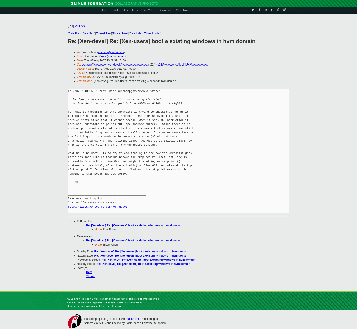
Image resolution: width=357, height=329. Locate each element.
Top (71, 26)
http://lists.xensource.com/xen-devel (97, 207)
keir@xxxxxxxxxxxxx (113, 56)
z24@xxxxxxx (166, 64)
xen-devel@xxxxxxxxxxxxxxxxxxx (128, 64)
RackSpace (133, 319)
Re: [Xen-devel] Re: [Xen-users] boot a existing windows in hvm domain (133, 225)
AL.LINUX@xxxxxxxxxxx (192, 64)
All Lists (80, 26)
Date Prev (75, 33)
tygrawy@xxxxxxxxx (94, 64)
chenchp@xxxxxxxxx (111, 52)
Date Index (136, 33)
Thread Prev (103, 33)
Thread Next (120, 33)
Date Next (88, 33)
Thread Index (152, 33)
